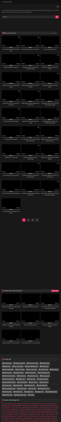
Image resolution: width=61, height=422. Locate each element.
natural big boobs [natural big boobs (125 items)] (9, 351)
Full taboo (4, 372)
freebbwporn (47, 386)
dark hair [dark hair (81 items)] (55, 338)
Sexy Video (6, 379)
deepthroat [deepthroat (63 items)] (7, 341)
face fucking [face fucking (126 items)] (31, 341)
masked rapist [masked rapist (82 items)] (43, 347)
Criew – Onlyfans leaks (48, 383)
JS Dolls (31, 383)
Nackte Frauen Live (30, 394)
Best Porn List (47, 394)
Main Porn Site (12, 385)
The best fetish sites (13, 381)
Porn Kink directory (52, 388)
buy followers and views (22, 395)
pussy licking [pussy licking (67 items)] (43, 354)
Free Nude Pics (16, 376)
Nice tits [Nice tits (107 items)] (44, 351)
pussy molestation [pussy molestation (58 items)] (9, 357)
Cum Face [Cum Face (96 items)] (20, 338)
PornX (16, 388)
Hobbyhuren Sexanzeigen (16, 394)
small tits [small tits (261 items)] (18, 360)
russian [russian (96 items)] (33, 357)
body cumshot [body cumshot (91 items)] (18, 335)
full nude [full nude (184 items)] (22, 344)
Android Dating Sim (45, 390)
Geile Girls (39, 394)
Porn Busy (18, 397)
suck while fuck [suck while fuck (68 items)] (52, 360)
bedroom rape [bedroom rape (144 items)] (20, 331)
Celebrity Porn (15, 377)
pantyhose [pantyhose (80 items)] (18, 354)
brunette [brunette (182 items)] (45, 335)
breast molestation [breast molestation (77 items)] (32, 335)
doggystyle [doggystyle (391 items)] (19, 341)
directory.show (12, 372)
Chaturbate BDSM (17, 374)
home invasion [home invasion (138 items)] (9, 347)
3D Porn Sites (44, 376)
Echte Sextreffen (34, 390)
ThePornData (9, 383)
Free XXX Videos (52, 374)
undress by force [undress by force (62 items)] (21, 363)
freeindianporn (19, 386)
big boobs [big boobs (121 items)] (45, 331)
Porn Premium (35, 377)
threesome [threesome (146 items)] (8, 363)
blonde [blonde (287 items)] (7, 335)
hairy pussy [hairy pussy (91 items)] (45, 344)
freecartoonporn (38, 386)
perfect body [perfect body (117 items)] (30, 354)
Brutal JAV (55, 377)
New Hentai (42, 385)
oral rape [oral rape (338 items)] (7, 354)
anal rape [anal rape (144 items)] (7, 331)
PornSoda (22, 388)
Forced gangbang (48, 379)
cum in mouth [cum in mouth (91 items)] (32, 338)
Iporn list (16, 383)
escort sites (42, 395)
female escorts (34, 395)
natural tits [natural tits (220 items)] (23, 351)
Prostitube (31, 397)
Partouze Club (47, 372)
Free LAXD (5, 386)
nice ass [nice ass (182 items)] (34, 351)
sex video (32, 379)
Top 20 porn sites (24, 381)
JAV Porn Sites (6, 377)
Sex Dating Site (24, 390)
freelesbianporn (28, 386)
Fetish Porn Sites (22, 385)
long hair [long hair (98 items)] (32, 347)
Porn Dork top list (32, 385)
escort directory (50, 395)
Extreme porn (26, 374)
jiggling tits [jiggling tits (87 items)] (21, 347)
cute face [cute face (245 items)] (44, 338)
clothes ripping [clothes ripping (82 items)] (8, 338)
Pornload (33, 388)
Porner (28, 388)
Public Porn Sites (53, 376)
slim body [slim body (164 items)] (7, 360)
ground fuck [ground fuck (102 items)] (33, 344)
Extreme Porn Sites (35, 381)
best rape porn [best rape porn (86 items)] (33, 331)
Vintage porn (43, 374)
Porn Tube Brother (32, 372)
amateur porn (11, 395)
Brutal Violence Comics (48, 381)
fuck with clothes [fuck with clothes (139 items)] (9, 344)
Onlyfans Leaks (24, 379)
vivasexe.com (35, 374)
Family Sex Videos (14, 390)
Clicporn (40, 372)
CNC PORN (11, 397)
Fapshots (24, 397)
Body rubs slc (25, 376)
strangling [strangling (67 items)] (29, 360)
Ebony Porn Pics (14, 379)
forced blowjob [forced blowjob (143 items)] (44, 341)
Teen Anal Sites (35, 376)
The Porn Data (24, 383)
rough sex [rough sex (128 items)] (22, 357)
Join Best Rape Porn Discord (30, 406)
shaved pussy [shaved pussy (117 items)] (44, 357)
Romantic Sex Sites (25, 377)
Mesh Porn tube (21, 372)
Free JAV (11, 386)
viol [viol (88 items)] (32, 363)
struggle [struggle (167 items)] (40, 360)
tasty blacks (39, 379)
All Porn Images (41, 388)
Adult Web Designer (46, 377)
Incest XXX (5, 390)
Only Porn (37, 383)
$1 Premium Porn (6, 376)
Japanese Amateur (51, 385)
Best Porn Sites (10, 388)
